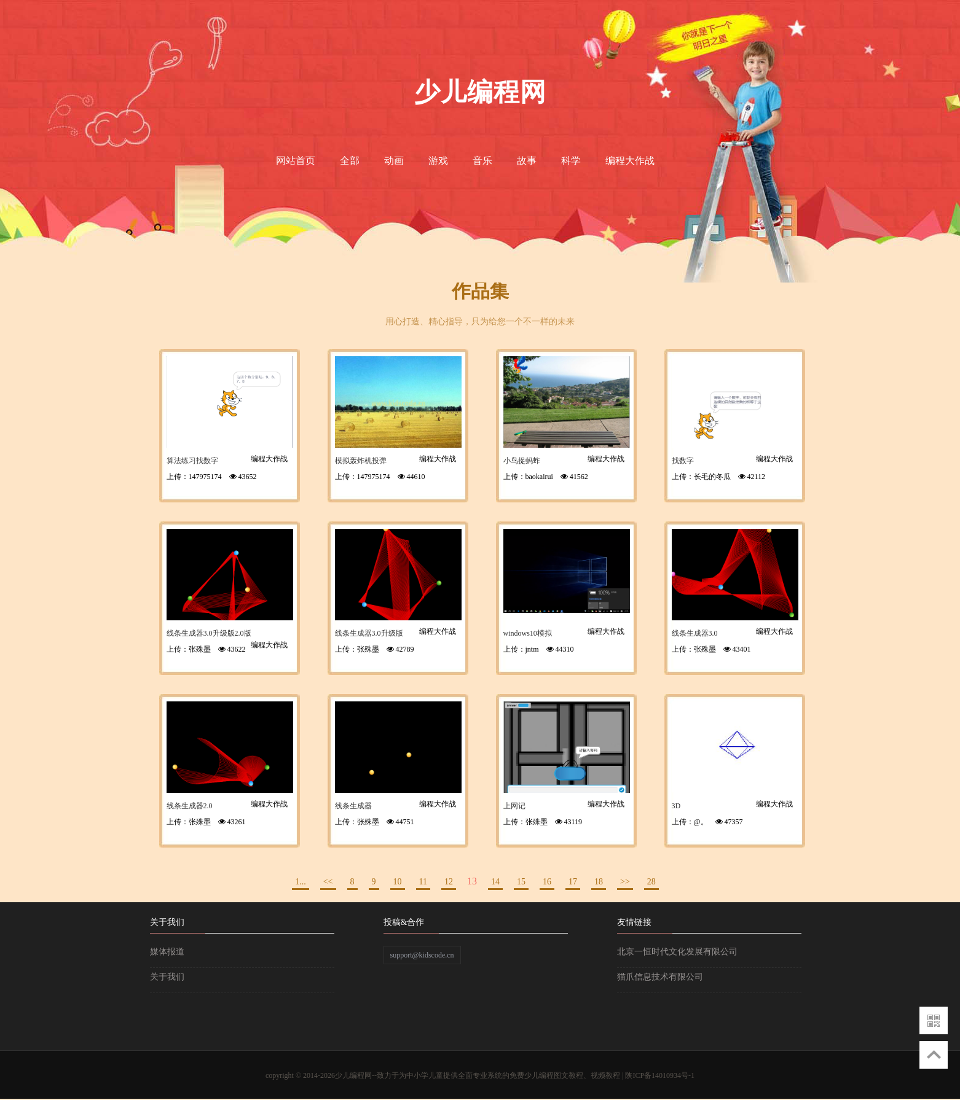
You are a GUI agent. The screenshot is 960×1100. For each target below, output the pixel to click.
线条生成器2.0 (190, 806)
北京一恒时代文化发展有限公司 (677, 951)
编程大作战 (630, 160)
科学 (571, 160)
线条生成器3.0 (695, 633)
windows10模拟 (527, 633)
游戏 (438, 160)
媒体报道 (167, 951)
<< (328, 881)
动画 (394, 160)
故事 (527, 160)
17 (573, 881)
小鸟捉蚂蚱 (521, 460)
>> (625, 881)
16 (547, 881)
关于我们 (167, 976)
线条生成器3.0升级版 (369, 633)
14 (495, 881)
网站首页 (295, 160)
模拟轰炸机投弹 (361, 460)
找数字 (683, 460)
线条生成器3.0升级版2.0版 (209, 633)
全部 (350, 160)
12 (448, 881)
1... (300, 881)
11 (423, 881)
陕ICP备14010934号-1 (659, 1075)
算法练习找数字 (192, 460)
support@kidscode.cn (422, 955)
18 (598, 881)
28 (651, 881)
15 (521, 881)
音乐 (482, 160)
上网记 (514, 806)
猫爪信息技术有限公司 (660, 976)
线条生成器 (353, 806)
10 (397, 881)
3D (676, 806)
